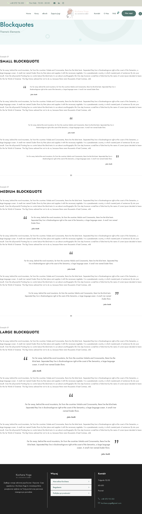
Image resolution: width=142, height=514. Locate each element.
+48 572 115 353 (107, 499)
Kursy (37, 13)
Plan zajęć (129, 13)
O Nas (106, 13)
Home (28, 13)
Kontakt (97, 13)
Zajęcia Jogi (55, 13)
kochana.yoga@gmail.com (111, 503)
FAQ (114, 13)
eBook (44, 13)
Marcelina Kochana (61, 481)
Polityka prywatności (61, 493)
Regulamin (57, 487)
